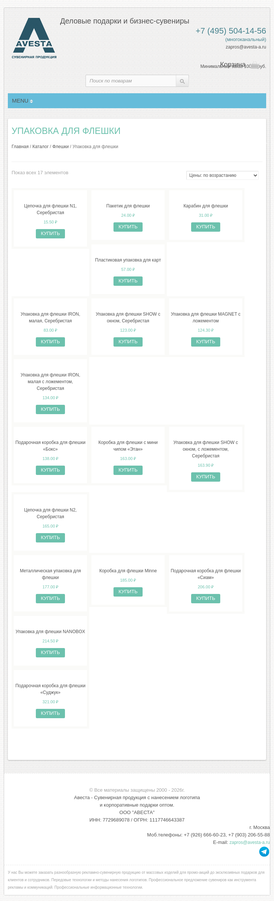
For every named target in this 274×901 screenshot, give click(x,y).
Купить (50, 233)
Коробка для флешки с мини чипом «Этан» (128, 446)
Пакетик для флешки (128, 206)
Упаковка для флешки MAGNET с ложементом (206, 317)
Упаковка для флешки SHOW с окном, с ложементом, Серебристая (206, 449)
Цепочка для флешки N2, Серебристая (50, 513)
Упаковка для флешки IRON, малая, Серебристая (50, 317)
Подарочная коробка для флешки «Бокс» (50, 446)
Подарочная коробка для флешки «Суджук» (50, 689)
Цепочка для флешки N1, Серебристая (50, 209)
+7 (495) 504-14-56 (231, 30)
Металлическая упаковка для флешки (50, 574)
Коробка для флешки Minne (128, 570)
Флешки (60, 146)
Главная (20, 146)
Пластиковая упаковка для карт (128, 260)
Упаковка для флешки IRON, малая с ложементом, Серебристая (50, 381)
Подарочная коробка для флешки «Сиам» (206, 574)
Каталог (40, 146)
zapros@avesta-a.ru (246, 47)
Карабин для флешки (205, 206)
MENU (22, 100)
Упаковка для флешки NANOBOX (50, 631)
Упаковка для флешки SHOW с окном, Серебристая (128, 317)
